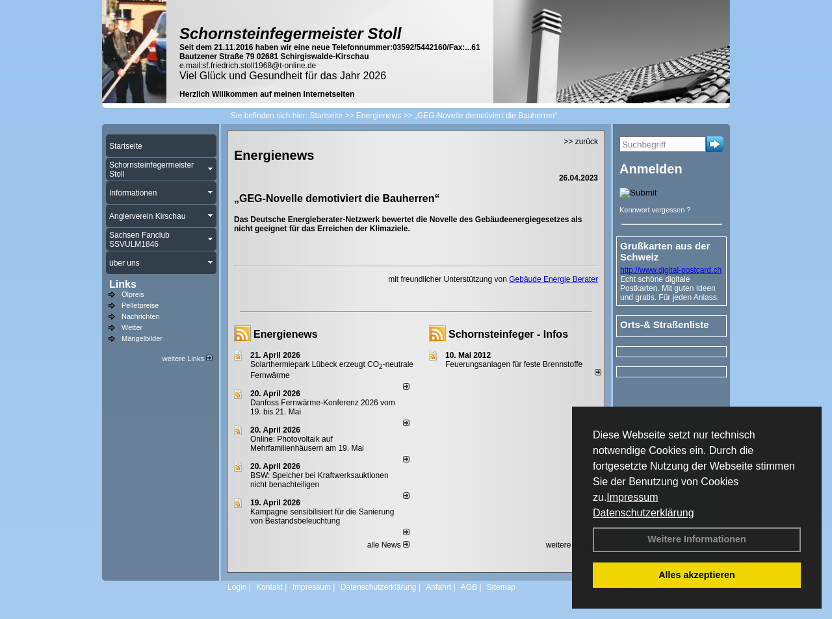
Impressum (632, 497)
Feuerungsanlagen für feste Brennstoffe (513, 364)
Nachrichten (141, 316)
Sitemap (501, 587)
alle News (388, 545)
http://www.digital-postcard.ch (671, 270)
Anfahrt (438, 587)
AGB (469, 587)
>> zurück (581, 141)
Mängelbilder (142, 338)
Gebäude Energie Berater (553, 279)
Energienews (286, 334)
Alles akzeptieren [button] (696, 575)
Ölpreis (133, 294)
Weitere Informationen (696, 539)
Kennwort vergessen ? (654, 210)
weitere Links (187, 358)
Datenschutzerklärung (643, 512)
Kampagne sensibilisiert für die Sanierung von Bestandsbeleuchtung (322, 516)
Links (122, 284)
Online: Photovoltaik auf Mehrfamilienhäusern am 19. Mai (307, 444)
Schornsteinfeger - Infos (508, 334)
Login (237, 587)
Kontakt (269, 587)
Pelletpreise (140, 305)
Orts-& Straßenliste (664, 324)
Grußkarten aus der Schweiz (665, 251)
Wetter (132, 327)
